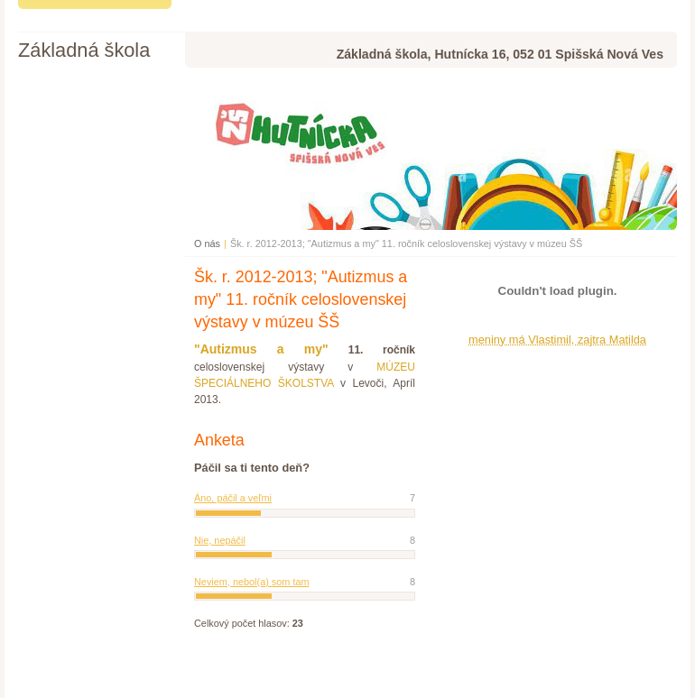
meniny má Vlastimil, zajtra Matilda (557, 339)
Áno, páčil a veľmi (233, 497)
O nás (207, 243)
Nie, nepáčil (220, 540)
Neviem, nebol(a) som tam (252, 581)
